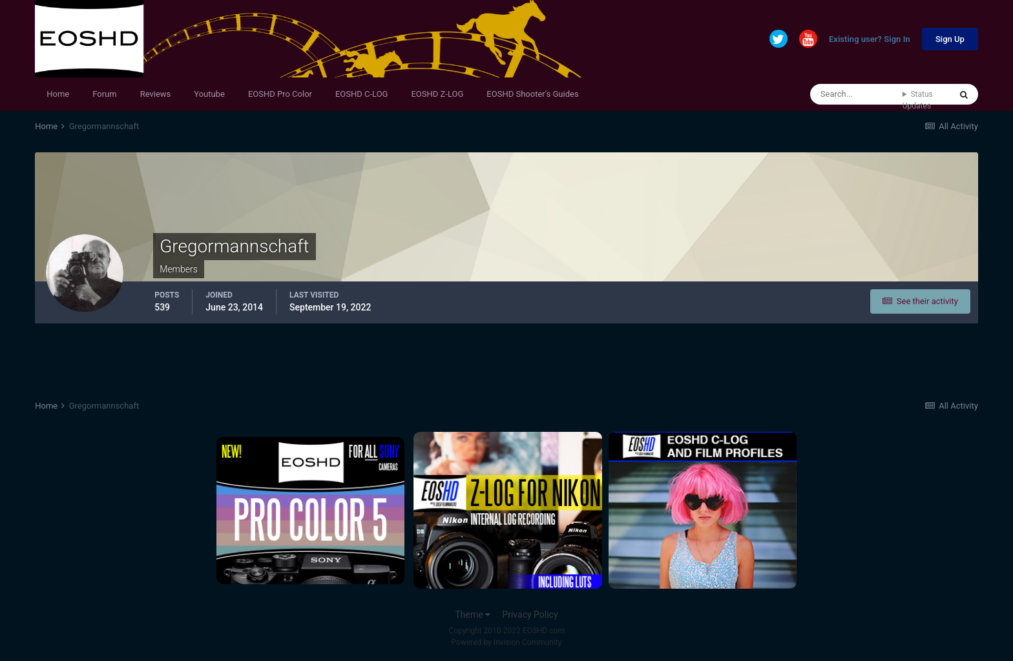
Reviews (155, 94)
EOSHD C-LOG (361, 94)
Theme (472, 614)
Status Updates (918, 100)
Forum (104, 94)
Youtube (209, 94)
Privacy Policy (530, 614)
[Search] (856, 94)
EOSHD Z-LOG (437, 94)
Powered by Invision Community (507, 642)
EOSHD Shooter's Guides (532, 94)
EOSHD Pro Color (280, 94)
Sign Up (950, 39)
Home (58, 94)
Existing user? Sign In (869, 40)
